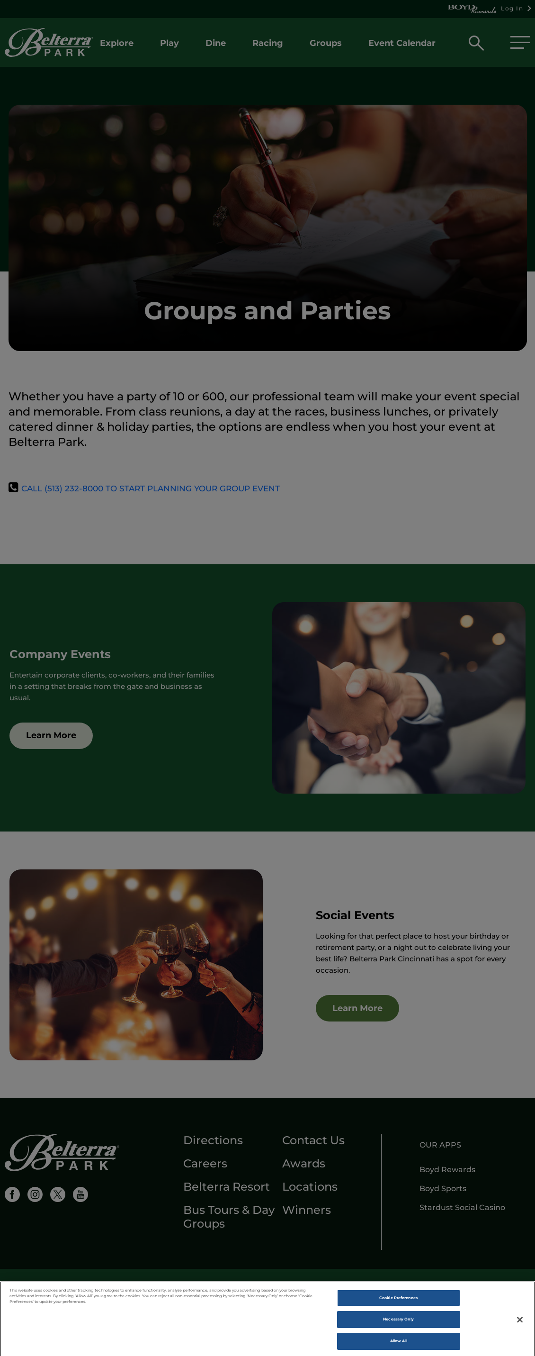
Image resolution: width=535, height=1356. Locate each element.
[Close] (519, 1327)
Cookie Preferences (398, 1305)
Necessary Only (398, 1326)
